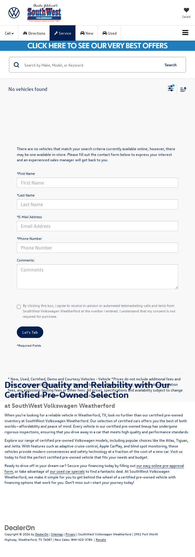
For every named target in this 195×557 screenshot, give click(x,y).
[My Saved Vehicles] (186, 13)
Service (62, 33)
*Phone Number (29, 238)
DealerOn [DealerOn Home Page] (41, 534)
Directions (34, 33)
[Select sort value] (182, 89)
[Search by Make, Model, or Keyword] (91, 64)
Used (109, 33)
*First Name (26, 173)
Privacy (70, 534)
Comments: (26, 260)
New (86, 33)
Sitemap (57, 534)
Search (171, 64)
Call (9, 33)
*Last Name (26, 195)
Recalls (101, 539)
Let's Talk (30, 332)
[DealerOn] (20, 527)
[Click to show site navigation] (185, 33)
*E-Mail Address (29, 216)
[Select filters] (171, 89)
